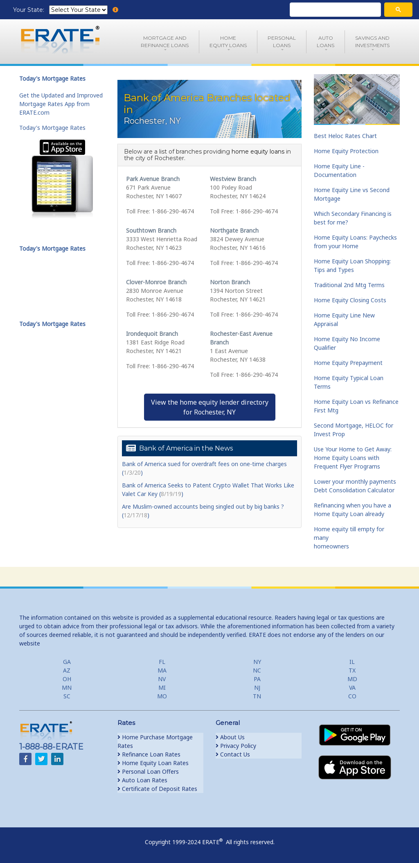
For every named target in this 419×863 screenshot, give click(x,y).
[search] (334, 10)
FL (162, 662)
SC (66, 696)
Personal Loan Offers (148, 771)
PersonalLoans (282, 41)
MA (162, 670)
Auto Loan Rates (142, 780)
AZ (66, 670)
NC (257, 670)
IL (352, 662)
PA (257, 679)
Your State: (29, 10)
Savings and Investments (372, 41)
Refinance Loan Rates (148, 754)
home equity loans (258, 151)
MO (162, 696)
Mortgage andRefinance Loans (165, 41)
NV (162, 679)
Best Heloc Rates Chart (345, 136)
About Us (230, 737)
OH (67, 679)
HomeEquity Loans (228, 41)
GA (67, 662)
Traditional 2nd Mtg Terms (349, 285)
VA (352, 687)
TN (257, 696)
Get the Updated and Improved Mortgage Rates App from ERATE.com (61, 103)
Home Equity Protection (346, 151)
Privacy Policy (236, 746)
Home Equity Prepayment (348, 363)
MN (67, 687)
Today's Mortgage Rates (52, 127)
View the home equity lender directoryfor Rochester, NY (209, 407)
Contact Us (233, 754)
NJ (257, 687)
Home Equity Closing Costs (350, 300)
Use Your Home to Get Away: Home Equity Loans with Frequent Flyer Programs (353, 457)
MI (162, 687)
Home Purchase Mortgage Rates (155, 741)
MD (352, 679)
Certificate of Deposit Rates (157, 789)
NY (257, 662)
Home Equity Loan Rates (153, 763)
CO (352, 696)
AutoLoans (325, 41)
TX (352, 670)
